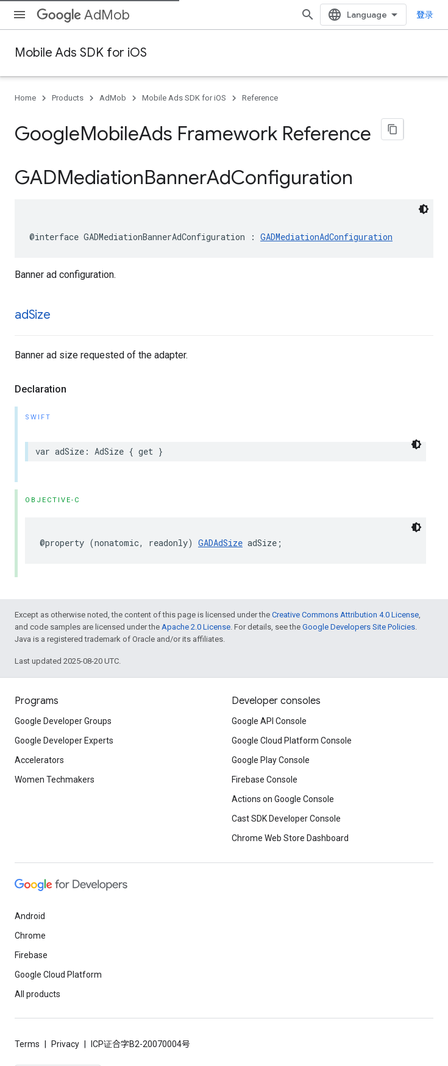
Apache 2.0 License (196, 619)
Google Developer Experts (64, 733)
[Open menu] (19, 14)
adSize (33, 307)
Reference (260, 97)
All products (37, 987)
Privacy (65, 1037)
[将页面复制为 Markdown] (393, 129)
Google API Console (269, 714)
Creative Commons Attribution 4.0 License (345, 607)
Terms (27, 1037)
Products (68, 97)
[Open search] (334, 14)
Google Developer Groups (63, 714)
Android (30, 909)
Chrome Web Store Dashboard (290, 831)
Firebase (31, 948)
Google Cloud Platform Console (292, 733)
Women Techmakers (54, 772)
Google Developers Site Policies (358, 619)
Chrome (30, 928)
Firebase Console (264, 772)
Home (25, 97)
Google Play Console (271, 753)
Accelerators (39, 753)
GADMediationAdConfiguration (326, 229)
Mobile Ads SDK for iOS (81, 52)
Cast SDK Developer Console (286, 811)
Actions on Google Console (283, 792)
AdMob (83, 15)
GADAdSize (220, 535)
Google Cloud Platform (58, 967)
